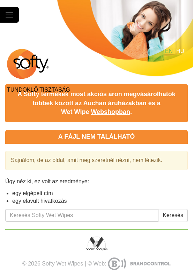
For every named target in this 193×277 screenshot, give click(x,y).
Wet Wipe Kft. (96, 244)
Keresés (173, 215)
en (169, 51)
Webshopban (110, 111)
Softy (28, 64)
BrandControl (139, 263)
